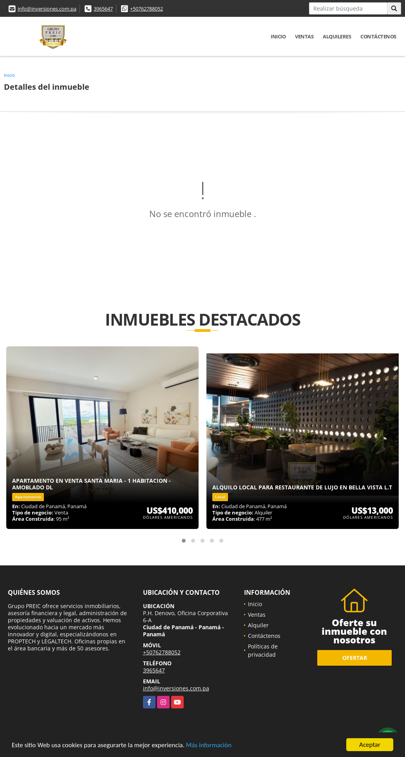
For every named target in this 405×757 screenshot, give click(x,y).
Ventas (304, 36)
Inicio (278, 36)
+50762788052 (146, 8)
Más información (208, 746)
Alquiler (258, 625)
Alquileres (337, 36)
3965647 (103, 8)
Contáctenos (378, 36)
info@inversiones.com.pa (47, 8)
